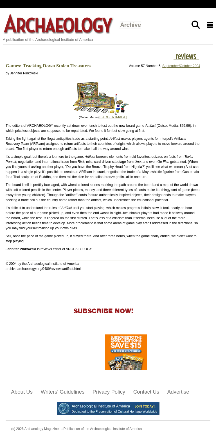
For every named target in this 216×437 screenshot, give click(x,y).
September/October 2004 (181, 66)
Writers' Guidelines (63, 392)
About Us (22, 392)
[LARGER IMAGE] (113, 117)
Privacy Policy (109, 392)
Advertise (178, 392)
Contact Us (146, 392)
